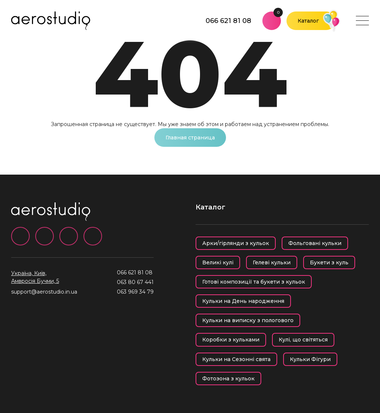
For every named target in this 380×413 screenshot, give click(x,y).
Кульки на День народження (243, 301)
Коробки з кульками (230, 339)
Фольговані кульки (314, 243)
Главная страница (190, 137)
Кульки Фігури (310, 359)
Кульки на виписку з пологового (248, 320)
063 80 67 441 (135, 282)
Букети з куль (329, 262)
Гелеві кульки (272, 262)
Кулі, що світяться (303, 339)
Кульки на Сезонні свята (236, 359)
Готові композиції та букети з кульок (253, 281)
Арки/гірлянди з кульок (235, 243)
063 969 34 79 (135, 292)
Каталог (308, 20)
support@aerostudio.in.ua (44, 291)
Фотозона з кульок (228, 378)
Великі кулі (217, 262)
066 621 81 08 (228, 21)
